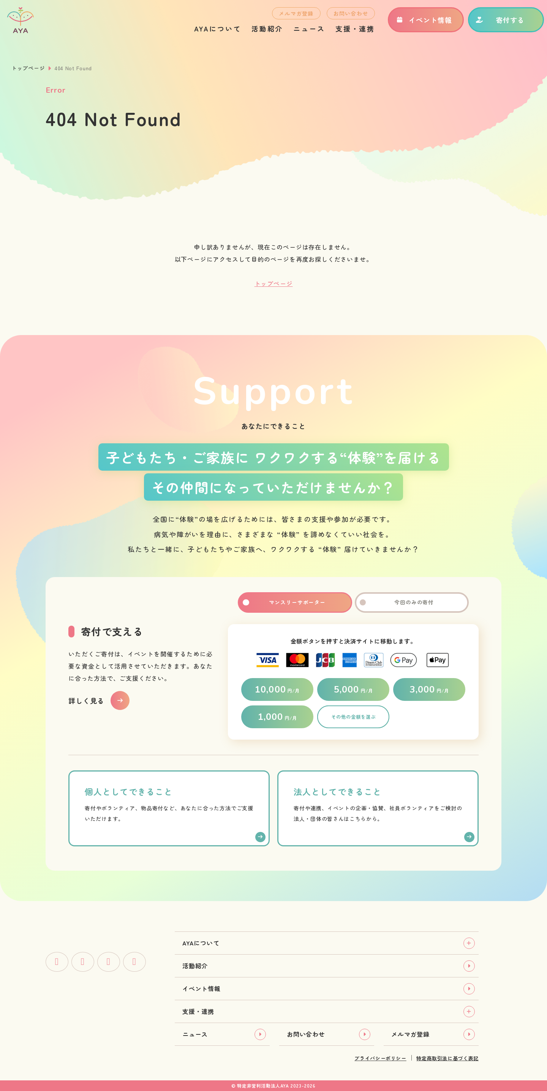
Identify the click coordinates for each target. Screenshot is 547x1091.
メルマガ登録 (287, 17)
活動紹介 (259, 33)
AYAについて (208, 33)
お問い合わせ (342, 17)
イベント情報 (415, 24)
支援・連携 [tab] (198, 1011)
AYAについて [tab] (201, 942)
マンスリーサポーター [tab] (294, 602)
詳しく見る (86, 700)
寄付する (491, 24)
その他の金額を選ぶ (353, 717)
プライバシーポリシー (380, 1058)
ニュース (301, 33)
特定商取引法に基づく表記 (447, 1058)
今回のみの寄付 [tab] (412, 602)
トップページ (28, 68)
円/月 (277, 689)
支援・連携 (347, 33)
